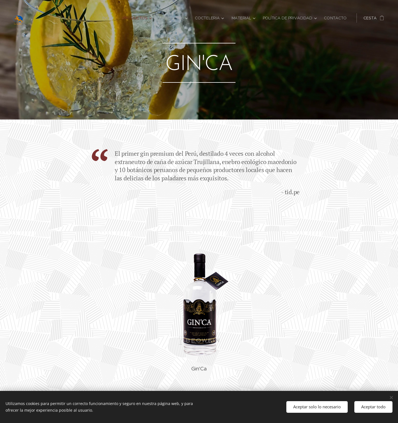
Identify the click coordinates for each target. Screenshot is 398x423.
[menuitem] (110, 18)
